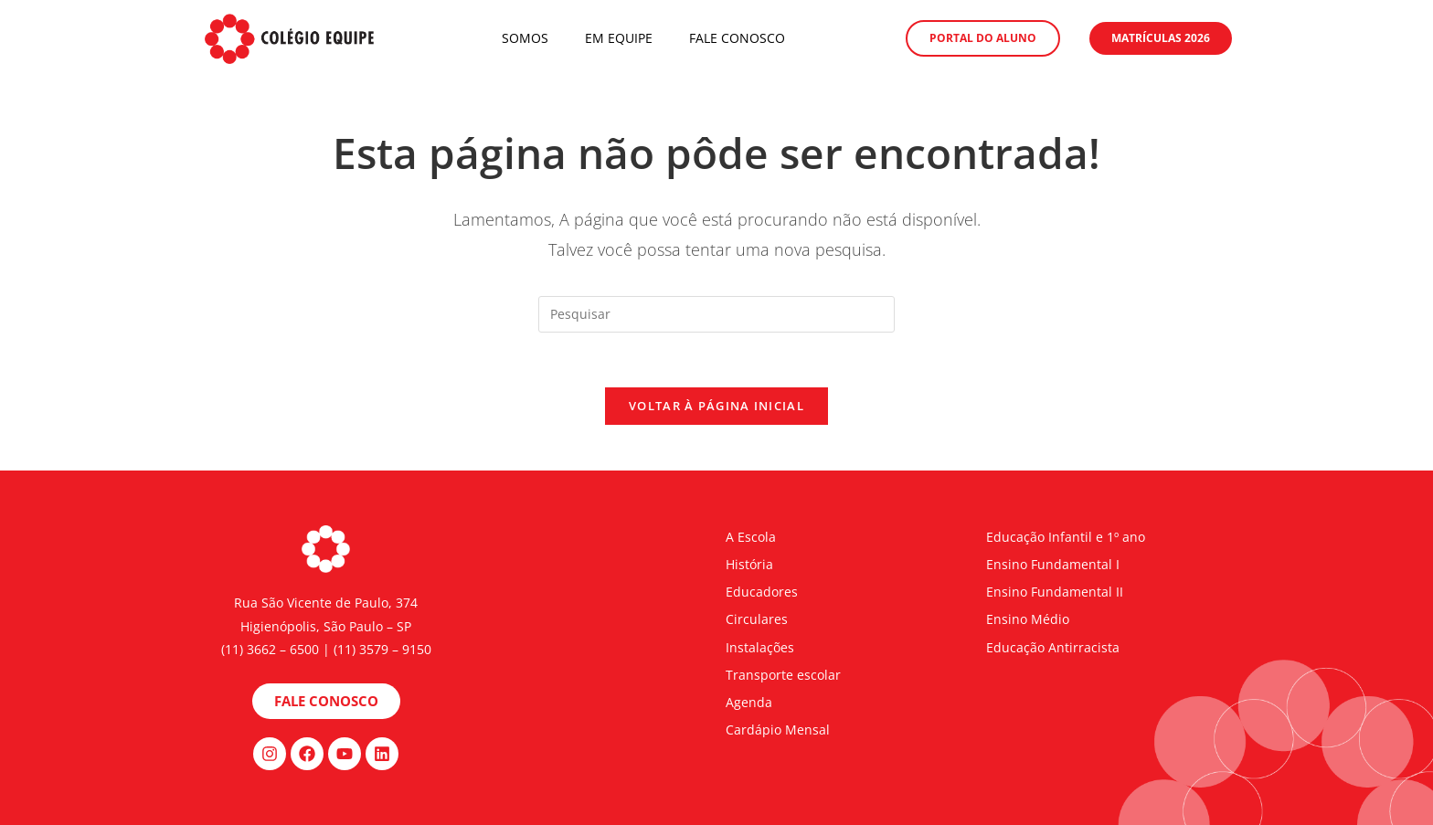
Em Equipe (619, 38)
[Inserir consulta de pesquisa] (716, 314)
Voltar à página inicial (716, 405)
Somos (525, 38)
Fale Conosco (737, 38)
